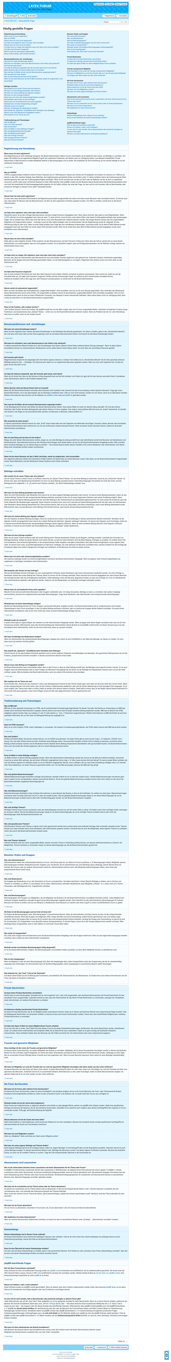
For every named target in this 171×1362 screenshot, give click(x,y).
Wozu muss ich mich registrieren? (16, 36)
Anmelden (109, 4)
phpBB (60, 1354)
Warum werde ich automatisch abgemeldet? (19, 51)
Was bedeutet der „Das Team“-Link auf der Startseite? (85, 51)
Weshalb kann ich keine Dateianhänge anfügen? (20, 104)
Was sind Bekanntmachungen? (15, 133)
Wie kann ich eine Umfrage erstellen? (17, 95)
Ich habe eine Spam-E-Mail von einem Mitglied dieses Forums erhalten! (91, 63)
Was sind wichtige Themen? (14, 135)
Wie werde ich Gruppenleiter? (77, 45)
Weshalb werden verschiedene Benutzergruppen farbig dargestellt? (90, 47)
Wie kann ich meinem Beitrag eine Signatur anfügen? (22, 93)
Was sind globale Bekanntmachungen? (17, 131)
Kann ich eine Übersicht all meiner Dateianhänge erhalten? (87, 117)
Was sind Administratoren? (76, 36)
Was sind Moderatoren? (75, 38)
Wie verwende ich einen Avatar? (15, 74)
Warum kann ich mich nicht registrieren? (18, 40)
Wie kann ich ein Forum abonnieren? (79, 106)
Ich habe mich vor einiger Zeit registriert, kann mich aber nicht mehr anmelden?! (31, 47)
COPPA (7, 217)
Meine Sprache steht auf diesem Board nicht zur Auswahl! (24, 70)
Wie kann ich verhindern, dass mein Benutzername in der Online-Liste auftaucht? (32, 63)
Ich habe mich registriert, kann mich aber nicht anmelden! (24, 43)
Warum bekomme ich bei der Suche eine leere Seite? (85, 87)
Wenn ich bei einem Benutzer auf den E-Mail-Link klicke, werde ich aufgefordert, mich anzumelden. (33, 80)
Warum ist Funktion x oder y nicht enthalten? (82, 127)
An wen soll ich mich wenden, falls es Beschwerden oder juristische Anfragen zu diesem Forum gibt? (94, 130)
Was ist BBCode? (10, 122)
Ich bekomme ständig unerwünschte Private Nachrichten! (87, 61)
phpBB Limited (52, 395)
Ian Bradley (69, 1352)
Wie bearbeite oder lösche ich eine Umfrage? (19, 99)
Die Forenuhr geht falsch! (13, 66)
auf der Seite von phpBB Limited (108, 1273)
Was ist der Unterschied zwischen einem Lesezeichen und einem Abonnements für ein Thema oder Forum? (97, 100)
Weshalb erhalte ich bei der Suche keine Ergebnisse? (85, 85)
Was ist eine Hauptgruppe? (76, 49)
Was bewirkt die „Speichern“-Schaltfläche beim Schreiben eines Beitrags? (29, 110)
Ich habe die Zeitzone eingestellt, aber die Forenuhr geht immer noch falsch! (30, 68)
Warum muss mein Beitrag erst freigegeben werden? (22, 112)
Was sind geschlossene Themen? (15, 138)
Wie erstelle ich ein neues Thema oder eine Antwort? (22, 88)
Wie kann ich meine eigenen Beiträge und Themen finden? (87, 91)
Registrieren (99, 4)
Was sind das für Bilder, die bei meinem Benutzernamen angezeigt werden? (30, 72)
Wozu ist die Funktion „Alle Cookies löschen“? (20, 54)
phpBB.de (68, 395)
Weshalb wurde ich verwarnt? (14, 106)
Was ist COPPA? (9, 38)
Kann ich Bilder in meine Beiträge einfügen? (19, 129)
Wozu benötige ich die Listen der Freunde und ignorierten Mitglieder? (91, 71)
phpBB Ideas (111, 1287)
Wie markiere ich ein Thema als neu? (16, 115)
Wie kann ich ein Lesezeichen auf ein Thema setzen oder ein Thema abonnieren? (95, 103)
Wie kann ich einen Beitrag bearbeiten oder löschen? (22, 91)
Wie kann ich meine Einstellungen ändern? (18, 61)
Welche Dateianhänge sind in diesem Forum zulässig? (85, 115)
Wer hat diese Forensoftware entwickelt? (81, 125)
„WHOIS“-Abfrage (48, 1304)
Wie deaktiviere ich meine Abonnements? (81, 108)
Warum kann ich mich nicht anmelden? (17, 45)
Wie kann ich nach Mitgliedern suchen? (80, 89)
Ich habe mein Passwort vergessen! (16, 49)
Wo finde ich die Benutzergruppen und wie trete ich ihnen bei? (88, 43)
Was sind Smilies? (10, 127)
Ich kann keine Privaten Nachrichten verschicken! (84, 59)
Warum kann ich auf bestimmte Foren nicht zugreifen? (23, 102)
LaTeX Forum (40, 6)
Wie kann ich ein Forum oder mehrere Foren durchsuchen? (87, 83)
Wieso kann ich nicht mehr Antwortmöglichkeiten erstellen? (24, 97)
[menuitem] (22, 15)
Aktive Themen (121, 4)
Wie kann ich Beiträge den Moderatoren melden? (21, 108)
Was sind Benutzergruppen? (76, 40)
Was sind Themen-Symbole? (14, 140)
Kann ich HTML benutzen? (13, 124)
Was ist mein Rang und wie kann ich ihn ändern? (20, 76)
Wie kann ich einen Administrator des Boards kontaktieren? (87, 134)
